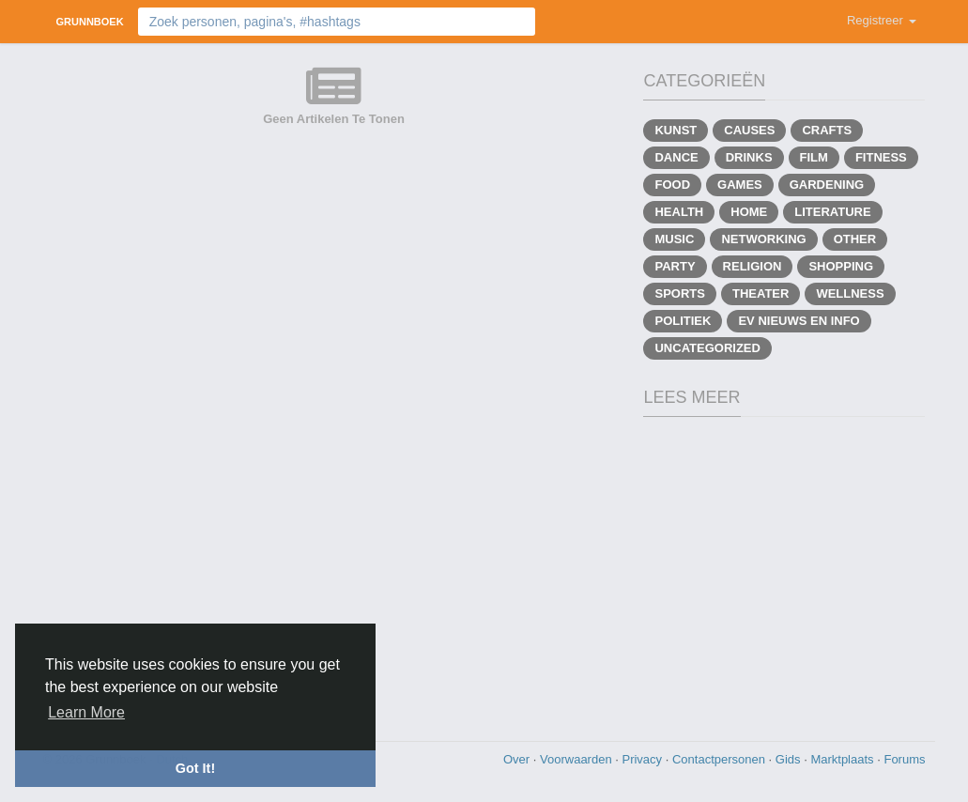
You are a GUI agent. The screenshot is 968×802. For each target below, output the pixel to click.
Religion (752, 266)
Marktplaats (843, 759)
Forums (904, 759)
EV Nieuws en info (798, 321)
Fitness (881, 157)
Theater (760, 293)
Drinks (749, 157)
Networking (763, 239)
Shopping (840, 266)
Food (672, 184)
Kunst (675, 130)
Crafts (827, 130)
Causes (749, 130)
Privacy (643, 759)
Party (674, 266)
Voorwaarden (577, 759)
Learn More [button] (86, 712)
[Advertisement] (484, 576)
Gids (790, 759)
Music (674, 239)
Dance (676, 157)
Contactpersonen (720, 759)
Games (739, 184)
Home (748, 212)
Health (678, 212)
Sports (679, 293)
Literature (832, 212)
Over (518, 759)
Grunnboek (90, 21)
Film (814, 157)
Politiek (682, 321)
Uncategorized (707, 348)
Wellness (849, 293)
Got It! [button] (195, 768)
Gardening (827, 184)
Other (855, 239)
